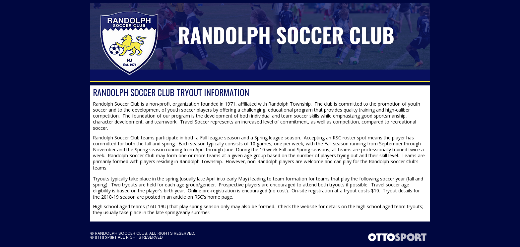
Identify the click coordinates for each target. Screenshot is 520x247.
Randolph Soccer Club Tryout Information (171, 92)
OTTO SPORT (106, 237)
